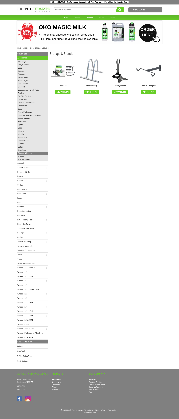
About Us (92, 380)
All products (56, 380)
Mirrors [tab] (21, 131)
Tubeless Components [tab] (26, 250)
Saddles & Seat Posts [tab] (25, 229)
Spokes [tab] (20, 237)
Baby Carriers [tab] (23, 65)
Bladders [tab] (21, 87)
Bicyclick (63, 86)
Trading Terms (113, 410)
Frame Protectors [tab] (25, 112)
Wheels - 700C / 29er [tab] (25, 329)
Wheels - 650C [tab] (23, 324)
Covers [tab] (20, 109)
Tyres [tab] (19, 259)
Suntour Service (95, 382)
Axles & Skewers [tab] (23, 168)
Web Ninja (93, 412)
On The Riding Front (24, 356)
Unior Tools (21, 351)
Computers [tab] (22, 106)
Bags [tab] (20, 68)
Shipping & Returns (101, 410)
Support (90, 17)
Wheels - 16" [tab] (22, 272)
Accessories (27, 48)
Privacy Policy (88, 410)
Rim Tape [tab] (21, 215)
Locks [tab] (20, 128)
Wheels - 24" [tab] (22, 298)
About (112, 17)
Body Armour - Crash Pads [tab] (28, 90)
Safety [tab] (20, 147)
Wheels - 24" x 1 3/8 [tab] (25, 303)
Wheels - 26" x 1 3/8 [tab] (25, 311)
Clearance (56, 385)
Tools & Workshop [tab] (24, 242)
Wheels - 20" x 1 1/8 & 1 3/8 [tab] (28, 289)
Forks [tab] (19, 198)
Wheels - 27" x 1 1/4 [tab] (25, 316)
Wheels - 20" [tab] (22, 285)
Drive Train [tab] (21, 194)
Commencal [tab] (22, 189)
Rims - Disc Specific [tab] (25, 220)
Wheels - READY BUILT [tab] (26, 337)
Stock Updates (22, 361)
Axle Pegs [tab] (22, 62)
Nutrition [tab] (20, 207)
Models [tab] (21, 134)
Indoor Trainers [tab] (24, 118)
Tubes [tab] (19, 255)
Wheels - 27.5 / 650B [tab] (25, 320)
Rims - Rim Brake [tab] (24, 224)
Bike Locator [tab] (23, 84)
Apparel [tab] (20, 163)
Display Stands (120, 86)
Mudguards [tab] (22, 137)
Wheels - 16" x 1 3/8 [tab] (25, 276)
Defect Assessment (97, 385)
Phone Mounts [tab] (23, 141)
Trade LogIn (138, 9)
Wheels (77, 17)
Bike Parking (91, 86)
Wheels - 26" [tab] (22, 307)
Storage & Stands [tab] (25, 153)
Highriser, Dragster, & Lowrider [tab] (29, 115)
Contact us (21, 386)
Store (66, 17)
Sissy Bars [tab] (22, 150)
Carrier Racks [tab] (23, 100)
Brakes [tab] (20, 176)
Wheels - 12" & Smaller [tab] (26, 268)
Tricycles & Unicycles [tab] (25, 246)
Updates (20, 346)
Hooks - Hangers (149, 86)
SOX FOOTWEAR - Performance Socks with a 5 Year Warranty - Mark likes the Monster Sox (89, 2)
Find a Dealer (94, 390)
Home (19, 48)
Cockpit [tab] (20, 185)
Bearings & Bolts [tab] (23, 172)
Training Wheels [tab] (24, 159)
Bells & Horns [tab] (23, 77)
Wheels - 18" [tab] (22, 281)
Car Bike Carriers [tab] (24, 96)
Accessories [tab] (22, 58)
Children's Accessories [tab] (26, 103)
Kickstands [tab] (22, 122)
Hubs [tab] (19, 202)
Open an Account (96, 387)
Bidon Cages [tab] (23, 80)
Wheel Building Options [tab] (26, 263)
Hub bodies (56, 390)
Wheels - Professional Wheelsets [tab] (30, 333)
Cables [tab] (20, 181)
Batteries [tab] (21, 74)
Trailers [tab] (21, 156)
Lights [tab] (20, 125)
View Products (63, 92)
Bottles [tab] (21, 93)
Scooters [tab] (20, 233)
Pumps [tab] (21, 144)
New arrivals (56, 382)
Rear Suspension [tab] (24, 211)
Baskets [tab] (21, 71)
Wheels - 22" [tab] (22, 294)
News (101, 17)
